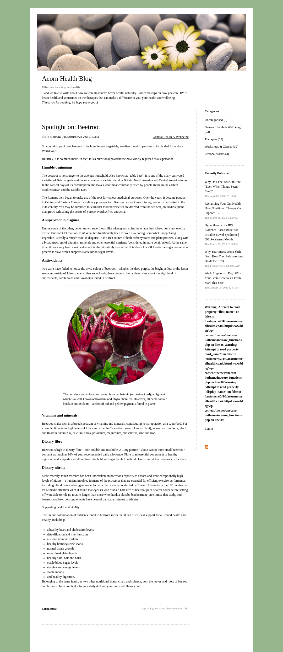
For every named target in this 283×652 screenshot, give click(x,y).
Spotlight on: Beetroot (71, 126)
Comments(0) (49, 608)
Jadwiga (57, 136)
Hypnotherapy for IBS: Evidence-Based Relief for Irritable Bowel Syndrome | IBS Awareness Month (222, 234)
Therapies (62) (214, 139)
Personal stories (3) (217, 154)
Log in (209, 428)
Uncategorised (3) (216, 120)
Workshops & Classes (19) (221, 146)
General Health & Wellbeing (171, 137)
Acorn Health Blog (67, 78)
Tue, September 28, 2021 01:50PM (80, 136)
